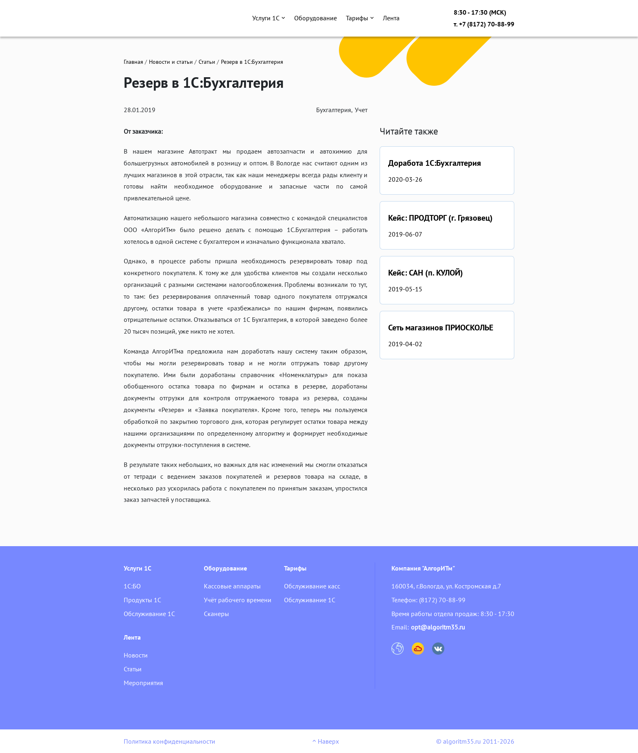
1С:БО (132, 586)
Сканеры (216, 614)
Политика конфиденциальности (169, 741)
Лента (391, 18)
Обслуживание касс (312, 586)
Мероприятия (143, 683)
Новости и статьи (171, 61)
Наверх (325, 741)
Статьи (207, 61)
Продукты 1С (142, 600)
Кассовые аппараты (232, 586)
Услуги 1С (268, 18)
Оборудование (315, 18)
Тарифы (360, 18)
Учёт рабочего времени (237, 600)
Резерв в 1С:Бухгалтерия (252, 61)
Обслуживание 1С (149, 614)
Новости (136, 655)
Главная (133, 61)
